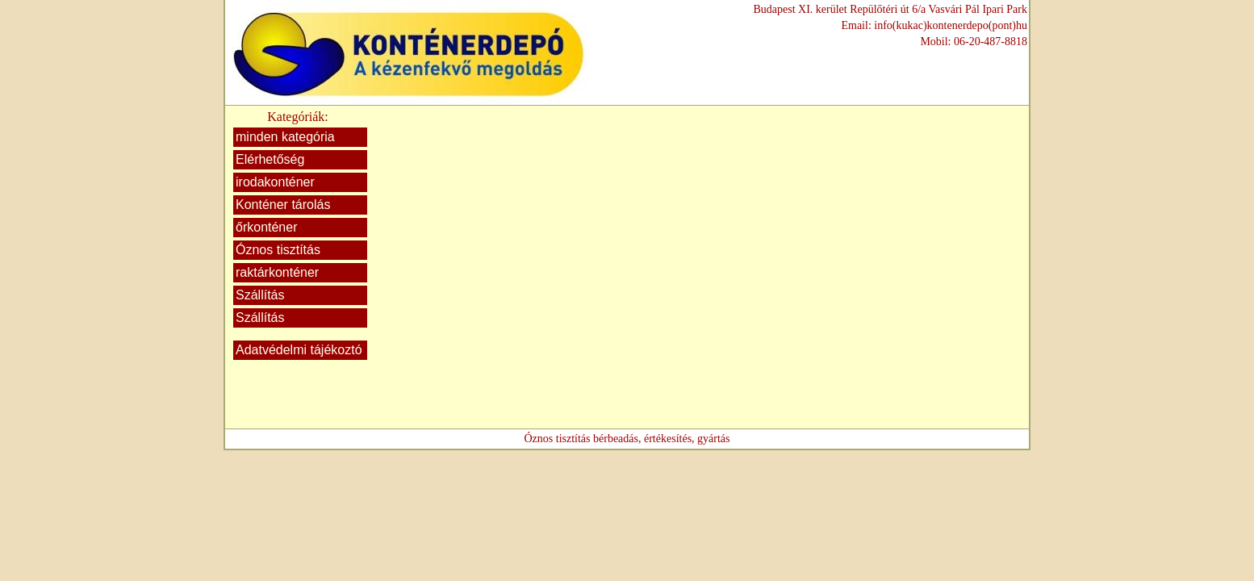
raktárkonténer (277, 272)
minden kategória (285, 137)
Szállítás (260, 295)
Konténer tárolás (283, 204)
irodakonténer (275, 182)
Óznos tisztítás (278, 250)
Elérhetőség (270, 159)
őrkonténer (267, 227)
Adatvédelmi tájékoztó (299, 350)
